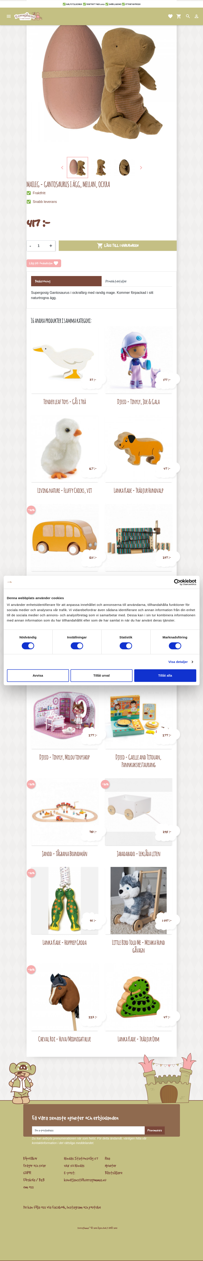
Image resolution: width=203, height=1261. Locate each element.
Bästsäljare (113, 1172)
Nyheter (110, 1165)
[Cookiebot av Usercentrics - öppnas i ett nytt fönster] (177, 582)
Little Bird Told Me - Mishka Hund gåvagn (138, 946)
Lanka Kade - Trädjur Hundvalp (138, 490)
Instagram (74, 1207)
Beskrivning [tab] (42, 281)
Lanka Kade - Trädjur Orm (138, 1038)
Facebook (58, 1207)
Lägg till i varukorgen (117, 245)
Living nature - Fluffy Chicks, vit (64, 490)
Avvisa (38, 675)
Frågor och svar (34, 1165)
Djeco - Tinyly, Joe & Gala (138, 401)
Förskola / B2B (34, 1179)
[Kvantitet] (40, 246)
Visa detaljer (178, 662)
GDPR (27, 1172)
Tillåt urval (101, 675)
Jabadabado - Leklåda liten (138, 853)
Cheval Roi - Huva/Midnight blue (64, 1038)
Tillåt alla (165, 675)
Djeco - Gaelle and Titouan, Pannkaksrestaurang (138, 761)
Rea (107, 1158)
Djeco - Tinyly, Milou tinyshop (64, 757)
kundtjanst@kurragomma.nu (85, 1179)
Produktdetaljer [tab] (116, 281)
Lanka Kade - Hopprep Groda (65, 942)
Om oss (28, 1187)
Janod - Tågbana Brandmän (64, 853)
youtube (95, 1207)
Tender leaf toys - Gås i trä (64, 401)
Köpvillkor (30, 1158)
